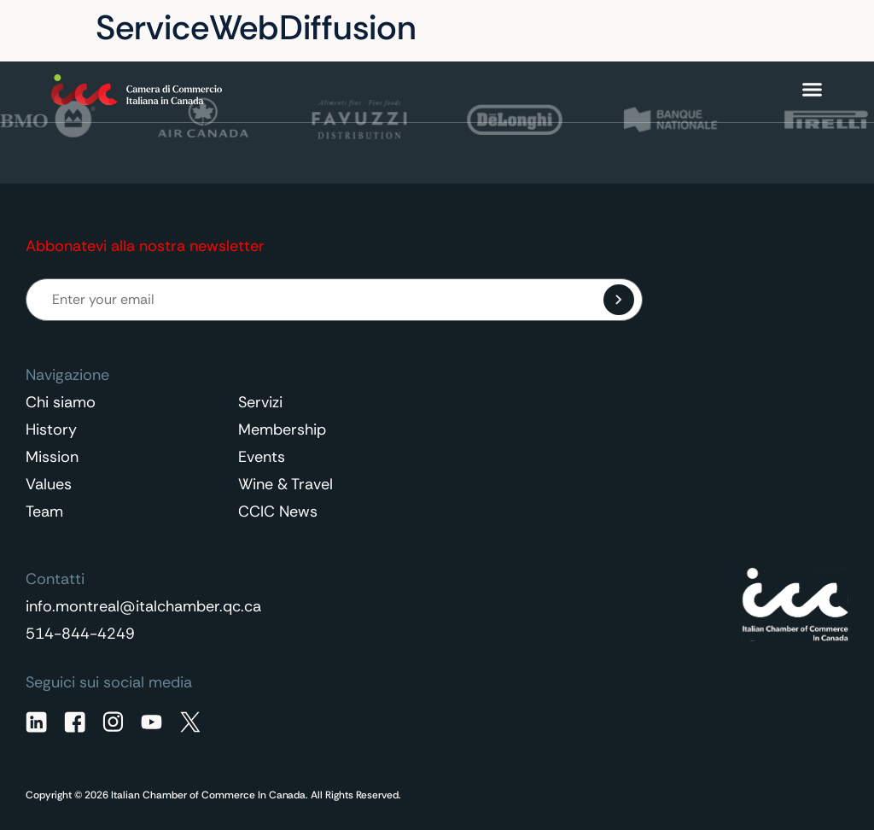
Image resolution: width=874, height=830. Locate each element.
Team (44, 511)
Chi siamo (61, 402)
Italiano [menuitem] (767, 28)
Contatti (671, 28)
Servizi (260, 402)
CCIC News (278, 511)
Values (49, 484)
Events (261, 457)
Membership (282, 429)
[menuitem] (777, 28)
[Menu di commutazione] (812, 89)
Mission (52, 457)
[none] (777, 28)
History (51, 429)
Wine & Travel (285, 484)
